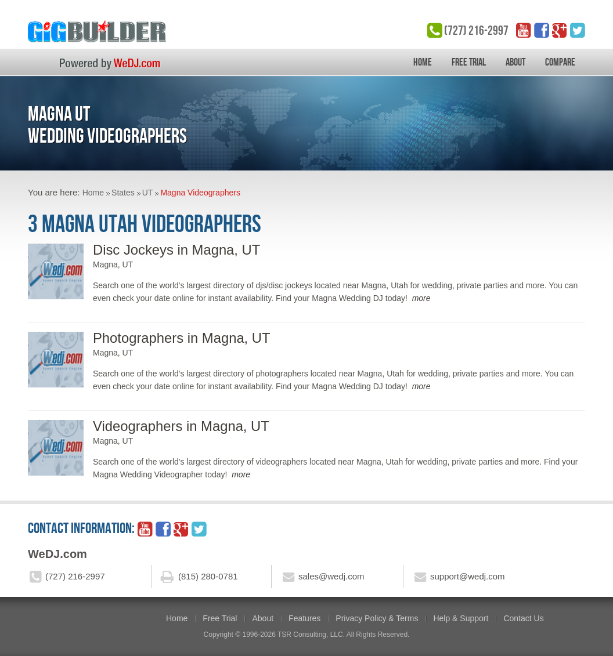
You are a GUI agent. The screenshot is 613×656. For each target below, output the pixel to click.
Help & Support (460, 618)
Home (422, 62)
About (515, 62)
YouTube (523, 30)
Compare (560, 62)
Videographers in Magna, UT (181, 426)
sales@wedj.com (331, 576)
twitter (577, 30)
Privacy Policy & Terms (377, 618)
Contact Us (523, 618)
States (123, 192)
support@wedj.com (467, 576)
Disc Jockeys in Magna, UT (176, 250)
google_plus (559, 30)
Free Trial (469, 62)
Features (304, 618)
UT (147, 192)
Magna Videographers (200, 192)
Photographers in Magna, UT (182, 338)
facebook (541, 30)
